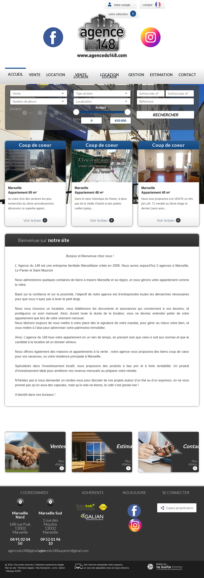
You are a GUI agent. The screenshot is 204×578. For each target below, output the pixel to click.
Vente (34, 75)
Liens (54, 567)
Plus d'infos (59, 464)
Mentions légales (26, 567)
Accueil (15, 74)
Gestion (136, 75)
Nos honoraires (43, 567)
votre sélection (118, 14)
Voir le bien (35, 220)
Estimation (161, 75)
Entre (77, 119)
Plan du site (10, 567)
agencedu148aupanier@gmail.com (63, 551)
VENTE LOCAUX (81, 76)
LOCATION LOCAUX (109, 76)
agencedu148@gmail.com (26, 551)
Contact (187, 75)
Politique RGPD (13, 571)
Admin (62, 567)
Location (55, 75)
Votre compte (124, 5)
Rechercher (165, 114)
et (106, 119)
